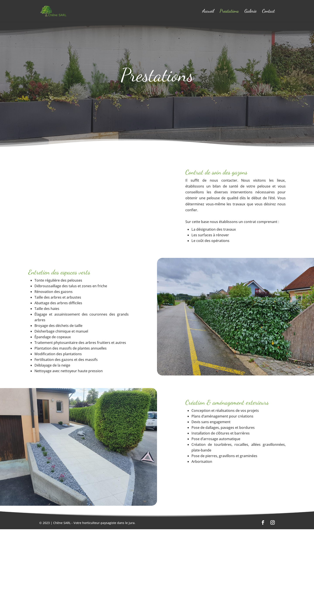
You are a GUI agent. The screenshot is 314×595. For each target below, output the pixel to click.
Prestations (229, 11)
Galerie (250, 11)
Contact (268, 11)
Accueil (208, 11)
